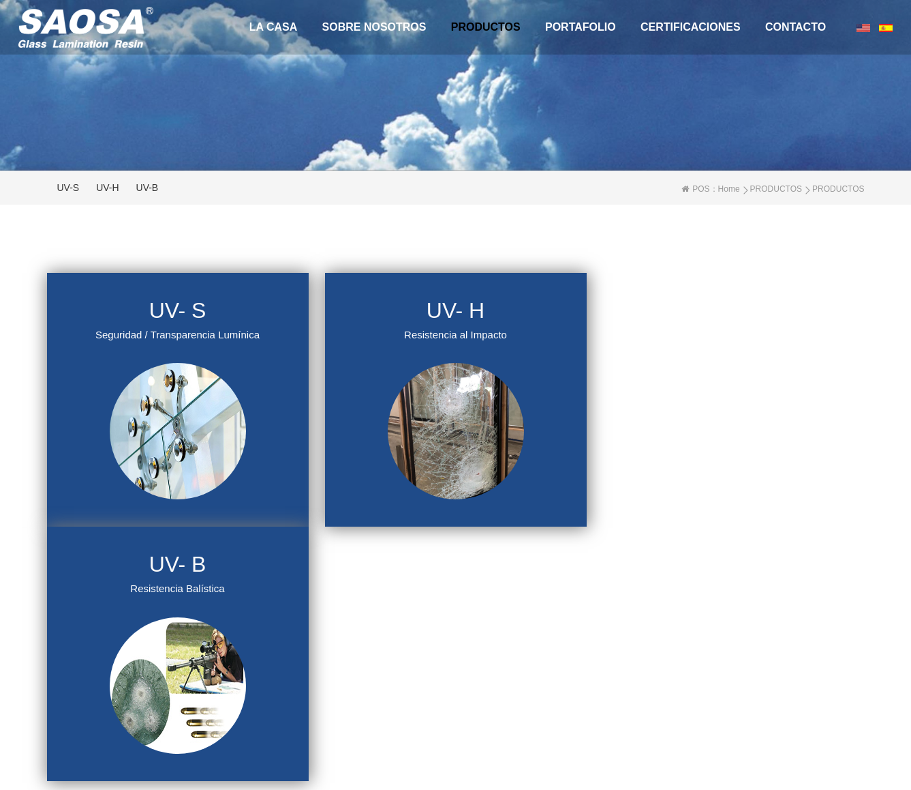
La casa (273, 27)
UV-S (68, 187)
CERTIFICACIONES (690, 27)
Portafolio (580, 27)
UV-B (147, 187)
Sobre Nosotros (374, 27)
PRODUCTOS (486, 27)
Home (729, 189)
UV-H (107, 187)
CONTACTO (795, 27)
